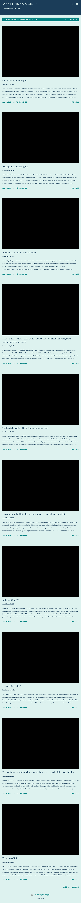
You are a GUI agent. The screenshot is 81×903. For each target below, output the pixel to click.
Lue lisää (75, 102)
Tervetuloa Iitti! (10, 858)
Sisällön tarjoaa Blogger (40, 895)
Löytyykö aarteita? (11, 686)
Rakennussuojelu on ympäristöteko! (19, 252)
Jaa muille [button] (6, 102)
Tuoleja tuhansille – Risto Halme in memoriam (25, 428)
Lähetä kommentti (20, 102)
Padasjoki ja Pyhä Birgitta (15, 166)
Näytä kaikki (71, 19)
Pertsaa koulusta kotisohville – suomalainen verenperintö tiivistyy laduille (38, 772)
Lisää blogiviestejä (71, 887)
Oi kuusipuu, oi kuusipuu (14, 80)
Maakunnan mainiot (20, 4)
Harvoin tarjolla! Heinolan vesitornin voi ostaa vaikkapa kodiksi (33, 514)
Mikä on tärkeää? (10, 600)
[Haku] (72, 3)
